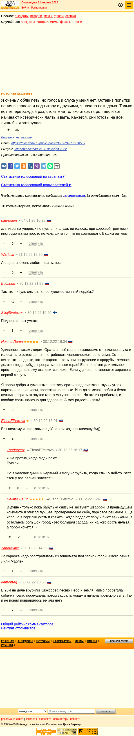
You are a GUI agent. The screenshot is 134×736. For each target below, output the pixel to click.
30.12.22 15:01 (46, 421)
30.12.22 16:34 (55, 342)
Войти (25, 7)
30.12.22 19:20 (39, 313)
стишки (70, 16)
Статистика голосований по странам (31, 176)
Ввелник (8, 283)
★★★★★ (31, 342)
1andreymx (16, 450)
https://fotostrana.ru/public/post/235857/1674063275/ (48, 143)
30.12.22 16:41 (90, 499)
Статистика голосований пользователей (34, 185)
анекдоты (22, 16)
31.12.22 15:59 (31, 254)
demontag (9, 582)
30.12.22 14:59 (35, 548)
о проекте (45, 719)
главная (7, 641)
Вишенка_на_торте (16, 137)
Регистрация (39, 7)
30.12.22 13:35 (34, 582)
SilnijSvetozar (12, 313)
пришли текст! (119, 641)
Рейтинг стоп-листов (18, 628)
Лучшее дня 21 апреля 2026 (39, 2)
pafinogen (9, 220)
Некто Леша (12, 342)
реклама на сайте (12, 719)
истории (36, 16)
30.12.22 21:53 (31, 283)
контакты (31, 719)
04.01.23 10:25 (33, 220)
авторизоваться (74, 195)
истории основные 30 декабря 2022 (40, 149)
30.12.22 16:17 (70, 450)
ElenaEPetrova (13, 421)
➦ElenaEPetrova (40, 450)
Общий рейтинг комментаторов (27, 624)
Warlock (7, 254)
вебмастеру (60, 719)
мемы (48, 16)
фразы (59, 16)
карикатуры (62, 641)
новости (75, 719)
